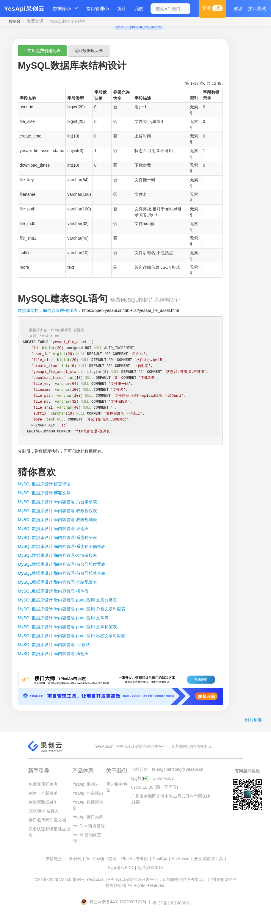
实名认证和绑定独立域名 (49, 831)
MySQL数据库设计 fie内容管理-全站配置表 (57, 582)
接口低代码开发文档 (47, 820)
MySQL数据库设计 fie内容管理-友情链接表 (57, 555)
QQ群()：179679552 (152, 778)
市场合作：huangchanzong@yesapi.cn (167, 769)
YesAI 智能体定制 (87, 837)
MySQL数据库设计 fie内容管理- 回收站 (54, 644)
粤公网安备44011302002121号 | (116, 902)
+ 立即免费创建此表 (42, 50)
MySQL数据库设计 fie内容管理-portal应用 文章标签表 (67, 626)
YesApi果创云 (24, 8)
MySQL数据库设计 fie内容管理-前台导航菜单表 (61, 573)
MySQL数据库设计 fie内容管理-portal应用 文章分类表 (67, 600)
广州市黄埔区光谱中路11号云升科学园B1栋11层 (171, 799)
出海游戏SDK (120, 867)
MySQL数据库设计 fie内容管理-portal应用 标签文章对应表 (71, 635)
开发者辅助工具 (208, 858)
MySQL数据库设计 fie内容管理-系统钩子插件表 (61, 546)
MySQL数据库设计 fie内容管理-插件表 (53, 591)
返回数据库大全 (88, 50)
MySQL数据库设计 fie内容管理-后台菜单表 (57, 501)
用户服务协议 (116, 787)
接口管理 (97, 8)
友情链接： (56, 858)
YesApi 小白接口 (88, 793)
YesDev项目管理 (101, 858)
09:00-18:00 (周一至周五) (154, 787)
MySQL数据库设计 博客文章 (44, 492)
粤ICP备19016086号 (171, 903)
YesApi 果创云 (86, 784)
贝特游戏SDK (150, 867)
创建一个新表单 (43, 793)
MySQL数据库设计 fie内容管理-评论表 (53, 528)
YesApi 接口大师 (88, 817)
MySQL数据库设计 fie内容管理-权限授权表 (57, 510)
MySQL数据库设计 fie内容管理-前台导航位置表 (61, 564)
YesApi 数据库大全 (88, 805)
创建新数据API (42, 802)
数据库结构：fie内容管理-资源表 (48, 310)
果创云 (75, 858)
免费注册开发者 (43, 784)
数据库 (62, 8)
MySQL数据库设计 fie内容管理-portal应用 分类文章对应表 (71, 609)
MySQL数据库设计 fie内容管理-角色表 (53, 653)
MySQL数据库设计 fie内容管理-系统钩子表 (57, 537)
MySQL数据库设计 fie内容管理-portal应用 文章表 (63, 617)
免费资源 (35, 21)
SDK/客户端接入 (44, 811)
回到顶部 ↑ (255, 719)
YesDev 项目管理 (89, 825)
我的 (138, 8)
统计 (121, 8)
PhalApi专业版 (134, 858)
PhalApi (160, 858)
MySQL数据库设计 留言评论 (44, 484)
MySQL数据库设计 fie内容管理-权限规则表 (57, 519)
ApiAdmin (180, 858)
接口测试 (257, 8)
